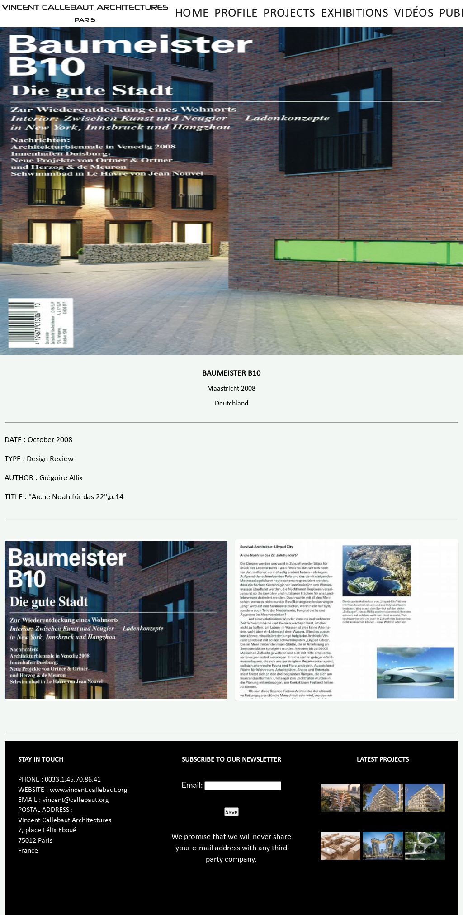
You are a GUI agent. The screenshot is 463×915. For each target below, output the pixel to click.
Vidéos (414, 13)
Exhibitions (354, 13)
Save (231, 811)
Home (192, 13)
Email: (192, 785)
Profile (236, 13)
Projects (289, 13)
